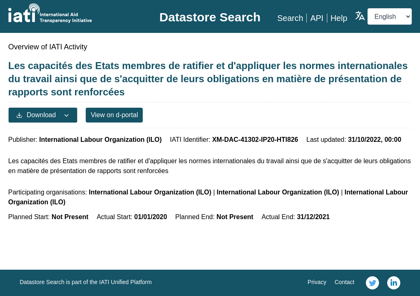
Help (339, 18)
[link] (372, 282)
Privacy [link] (317, 282)
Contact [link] (344, 282)
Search (290, 18)
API (316, 18)
